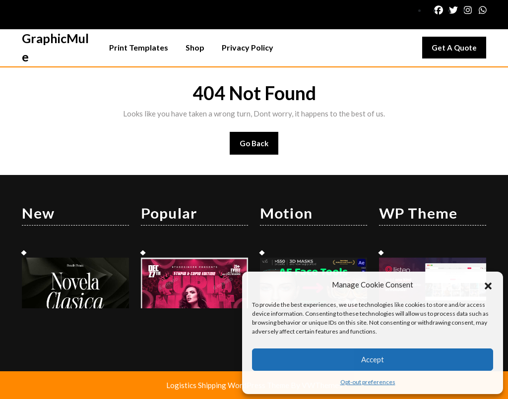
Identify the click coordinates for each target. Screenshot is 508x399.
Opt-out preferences (367, 382)
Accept (372, 359)
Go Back (259, 146)
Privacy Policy (247, 47)
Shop (195, 47)
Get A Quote (459, 50)
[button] (488, 284)
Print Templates (138, 47)
